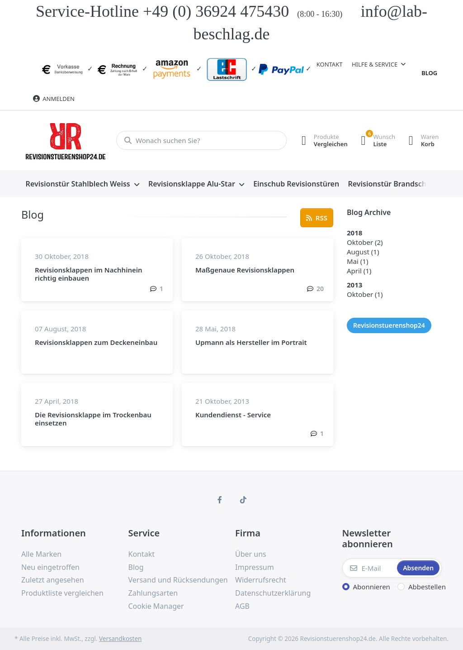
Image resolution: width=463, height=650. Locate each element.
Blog (429, 73)
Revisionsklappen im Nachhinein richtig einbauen (88, 273)
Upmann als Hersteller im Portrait (251, 342)
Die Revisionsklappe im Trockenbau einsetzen (93, 418)
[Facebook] (220, 500)
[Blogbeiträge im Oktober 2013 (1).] (365, 294)
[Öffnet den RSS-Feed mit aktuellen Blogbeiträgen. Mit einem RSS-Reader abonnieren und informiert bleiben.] (316, 217)
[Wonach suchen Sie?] (201, 140)
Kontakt (330, 64)
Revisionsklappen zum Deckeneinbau (96, 342)
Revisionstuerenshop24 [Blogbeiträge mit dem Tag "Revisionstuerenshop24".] (389, 325)
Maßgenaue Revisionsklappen (244, 269)
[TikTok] (243, 500)
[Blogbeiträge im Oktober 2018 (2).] (365, 242)
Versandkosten (120, 639)
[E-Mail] (369, 568)
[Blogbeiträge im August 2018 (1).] (363, 251)
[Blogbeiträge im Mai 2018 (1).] (357, 261)
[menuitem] (82, 184)
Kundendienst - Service (233, 414)
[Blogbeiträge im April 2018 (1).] (359, 270)
